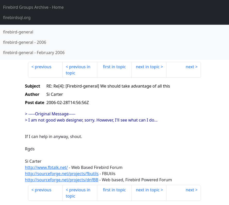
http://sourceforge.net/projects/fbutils (62, 173)
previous (43, 67)
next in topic (148, 67)
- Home (33, 7)
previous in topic (78, 70)
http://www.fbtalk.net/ (46, 167)
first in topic (114, 67)
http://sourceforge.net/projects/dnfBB (61, 180)
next (190, 67)
